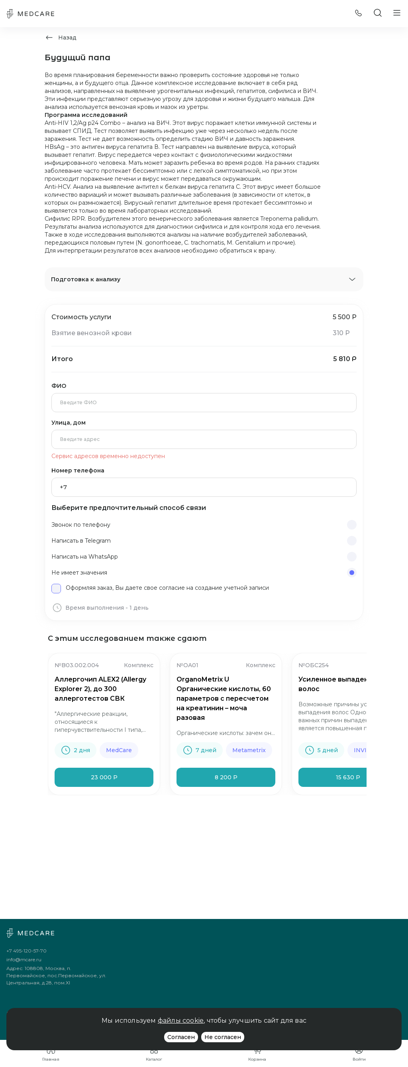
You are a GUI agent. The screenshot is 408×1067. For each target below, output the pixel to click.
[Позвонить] (358, 14)
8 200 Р (226, 777)
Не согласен (222, 1037)
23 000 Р (104, 777)
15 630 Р (348, 777)
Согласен (181, 1037)
